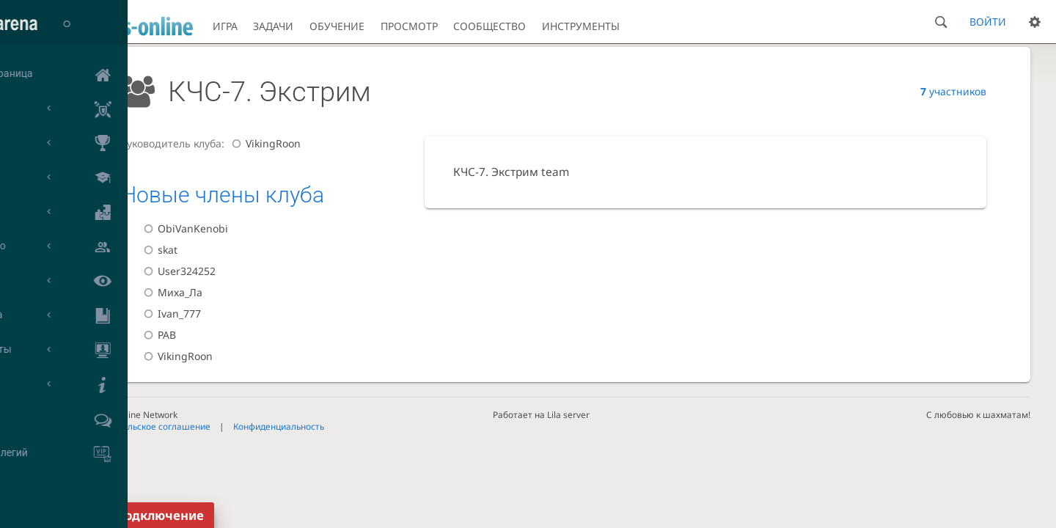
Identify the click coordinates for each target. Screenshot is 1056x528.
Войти (987, 22)
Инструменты (581, 26)
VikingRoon (264, 143)
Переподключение (144, 515)
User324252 (177, 271)
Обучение (336, 26)
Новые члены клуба (222, 195)
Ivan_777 (170, 313)
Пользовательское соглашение (143, 426)
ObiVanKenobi (183, 228)
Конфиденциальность (278, 426)
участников (953, 91)
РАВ (157, 335)
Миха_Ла (170, 292)
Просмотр (409, 26)
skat (158, 250)
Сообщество (489, 26)
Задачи (273, 26)
